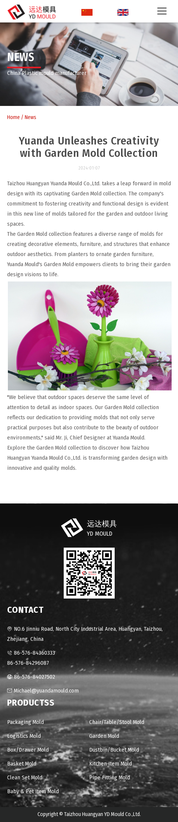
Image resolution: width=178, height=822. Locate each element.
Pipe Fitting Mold (109, 777)
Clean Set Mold (24, 777)
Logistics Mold (24, 736)
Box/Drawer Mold (28, 749)
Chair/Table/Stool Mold (116, 722)
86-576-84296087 (28, 663)
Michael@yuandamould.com (46, 690)
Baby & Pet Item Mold (33, 791)
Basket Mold (21, 763)
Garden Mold (104, 736)
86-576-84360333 (34, 652)
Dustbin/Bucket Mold (114, 749)
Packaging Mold (25, 722)
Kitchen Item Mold (110, 763)
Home (13, 117)
